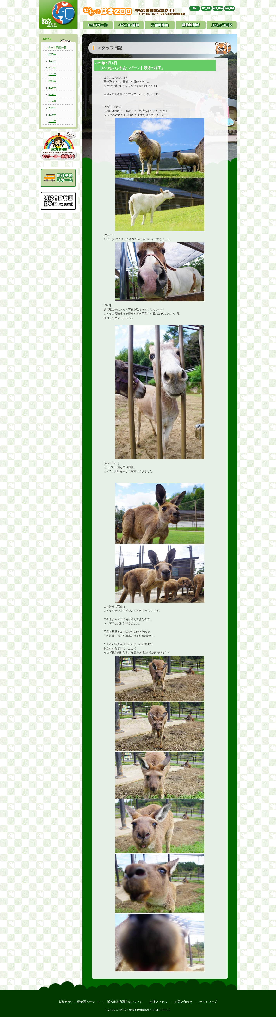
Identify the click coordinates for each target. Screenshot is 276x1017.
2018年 (52, 101)
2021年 (52, 81)
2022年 (52, 74)
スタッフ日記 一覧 (56, 47)
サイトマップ (208, 1001)
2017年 (52, 108)
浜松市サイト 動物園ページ (77, 1001)
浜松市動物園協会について (124, 1001)
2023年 (52, 67)
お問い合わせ (183, 1001)
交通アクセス (158, 1001)
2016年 (52, 114)
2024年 (52, 60)
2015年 (52, 121)
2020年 (52, 87)
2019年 (52, 94)
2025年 (52, 54)
